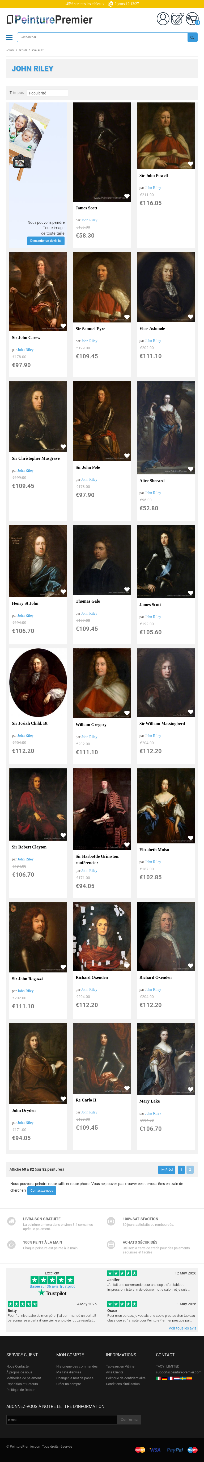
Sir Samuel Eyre (90, 328)
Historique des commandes (77, 1366)
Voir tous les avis (182, 1328)
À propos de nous (19, 1372)
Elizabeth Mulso (154, 849)
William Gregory (91, 724)
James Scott (86, 208)
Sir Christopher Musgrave (36, 458)
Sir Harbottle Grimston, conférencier (98, 859)
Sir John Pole (88, 467)
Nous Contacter (18, 1366)
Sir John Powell (153, 175)
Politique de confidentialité (126, 1378)
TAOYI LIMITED (168, 1366)
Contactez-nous (42, 1190)
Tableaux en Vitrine (120, 1366)
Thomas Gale (88, 601)
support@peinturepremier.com (178, 1372)
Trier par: (17, 93)
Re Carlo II (86, 1100)
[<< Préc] (167, 1169)
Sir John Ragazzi (27, 978)
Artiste (23, 50)
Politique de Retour (20, 1390)
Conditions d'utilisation (123, 1384)
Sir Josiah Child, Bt (30, 723)
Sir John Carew (26, 337)
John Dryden (24, 1110)
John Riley (89, 220)
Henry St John (25, 603)
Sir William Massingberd (162, 723)
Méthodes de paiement (23, 1378)
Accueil (10, 50)
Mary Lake (149, 1101)
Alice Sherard (152, 480)
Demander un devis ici (45, 241)
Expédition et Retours (22, 1384)
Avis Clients (115, 1372)
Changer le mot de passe (75, 1378)
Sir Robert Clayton (29, 847)
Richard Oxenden (92, 977)
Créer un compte (68, 1384)
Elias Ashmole (152, 328)
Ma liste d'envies (68, 1372)
